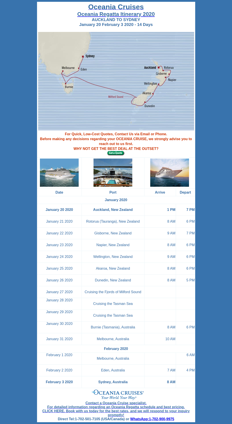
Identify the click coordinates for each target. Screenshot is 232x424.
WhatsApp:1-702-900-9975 (152, 419)
